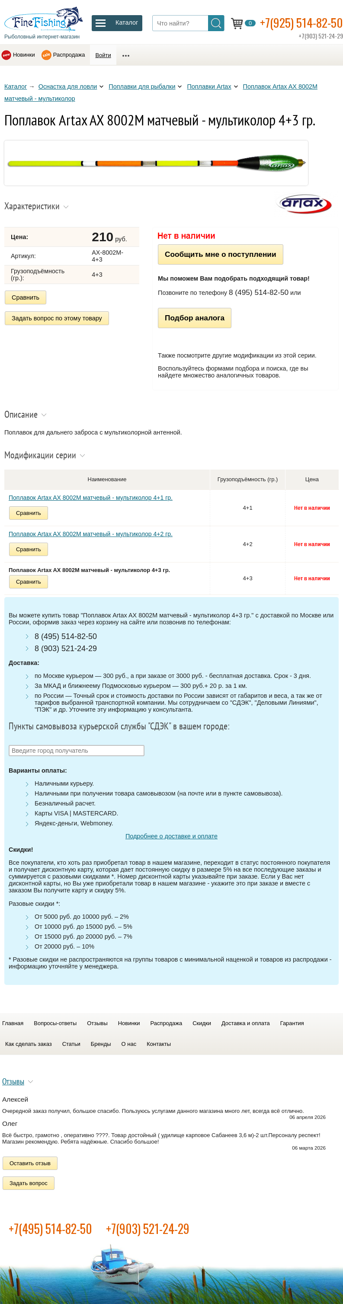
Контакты (159, 1044)
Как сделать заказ (28, 1044)
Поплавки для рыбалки (142, 86)
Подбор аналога (194, 317)
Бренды (101, 1044)
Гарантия (292, 1023)
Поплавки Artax (209, 86)
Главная (12, 1023)
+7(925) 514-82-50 (301, 22)
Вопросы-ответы (55, 1023)
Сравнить (25, 297)
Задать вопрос (29, 1183)
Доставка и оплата (245, 1023)
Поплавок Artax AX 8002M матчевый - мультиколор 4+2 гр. (91, 534)
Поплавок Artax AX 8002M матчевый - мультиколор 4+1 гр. (91, 497)
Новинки (24, 54)
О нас (129, 1044)
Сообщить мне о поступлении (220, 254)
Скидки (201, 1023)
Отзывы (97, 1023)
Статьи (71, 1044)
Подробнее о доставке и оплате (171, 836)
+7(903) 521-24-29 (147, 1228)
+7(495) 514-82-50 (50, 1228)
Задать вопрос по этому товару (57, 318)
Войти (103, 55)
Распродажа (69, 54)
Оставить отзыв (30, 1163)
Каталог (15, 86)
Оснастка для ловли (67, 86)
